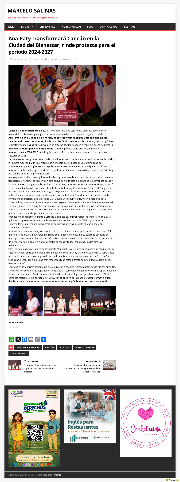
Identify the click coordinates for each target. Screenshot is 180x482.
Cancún (49, 347)
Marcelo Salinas (85, 347)
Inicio (11, 26)
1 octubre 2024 (20, 59)
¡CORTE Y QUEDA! (71, 26)
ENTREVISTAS (47, 26)
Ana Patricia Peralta (28, 347)
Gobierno (64, 347)
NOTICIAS (52, 59)
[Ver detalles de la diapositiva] (34, 428)
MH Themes (55, 475)
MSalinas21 (37, 59)
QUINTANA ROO (108, 26)
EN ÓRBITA (27, 26)
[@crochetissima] (146, 423)
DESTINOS (129, 26)
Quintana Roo (19, 353)
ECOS (90, 26)
